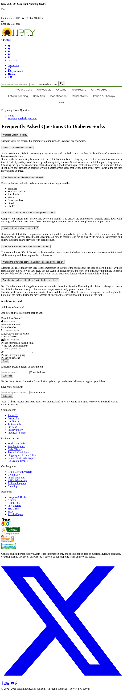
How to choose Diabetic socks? (17, 147)
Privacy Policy (15, 430)
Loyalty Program (16, 478)
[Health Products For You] (61, 32)
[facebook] (2, 684)
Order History (15, 450)
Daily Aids (39, 96)
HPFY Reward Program (20, 472)
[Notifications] (11, 74)
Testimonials (14, 425)
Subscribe (7, 377)
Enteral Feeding (18, 96)
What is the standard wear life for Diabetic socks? (26, 246)
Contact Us (13, 65)
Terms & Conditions (18, 453)
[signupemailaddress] (15, 373)
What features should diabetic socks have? (23, 177)
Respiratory (78, 89)
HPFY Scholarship (17, 481)
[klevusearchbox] (61, 83)
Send (5, 362)
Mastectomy (80, 96)
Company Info (8, 411)
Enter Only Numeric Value (15, 333)
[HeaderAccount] (15, 71)
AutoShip (12, 487)
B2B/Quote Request (18, 461)
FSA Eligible (14, 506)
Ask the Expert (15, 515)
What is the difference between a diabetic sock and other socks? (33, 262)
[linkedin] (8, 684)
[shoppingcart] (65, 77)
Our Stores (13, 422)
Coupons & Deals (17, 498)
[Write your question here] (20, 350)
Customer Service (10, 439)
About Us (13, 416)
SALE (62, 102)
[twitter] (61, 681)
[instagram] (5, 684)
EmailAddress (37, 373)
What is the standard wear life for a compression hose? (29, 212)
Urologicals (44, 89)
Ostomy (61, 89)
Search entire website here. (44, 84)
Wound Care (24, 89)
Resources (6, 492)
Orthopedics (99, 89)
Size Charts (13, 509)
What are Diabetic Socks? (15, 135)
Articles (12, 501)
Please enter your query (13, 356)
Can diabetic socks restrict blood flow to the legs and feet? (30, 280)
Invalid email (27, 342)
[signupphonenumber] (15, 393)
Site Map (12, 427)
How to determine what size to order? (20, 228)
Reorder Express (16, 447)
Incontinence (58, 96)
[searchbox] (15, 84)
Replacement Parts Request (22, 459)
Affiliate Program (17, 484)
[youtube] (12, 684)
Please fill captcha (10, 358)
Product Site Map (17, 433)
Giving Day (14, 475)
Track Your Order (17, 444)
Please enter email (10, 342)
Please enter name (10, 324)
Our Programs (8, 467)
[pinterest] (16, 684)
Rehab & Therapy (104, 96)
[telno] (10, 68)
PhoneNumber (37, 393)
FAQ (10, 512)
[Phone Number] (18, 330)
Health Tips (14, 503)
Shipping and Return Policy (22, 456)
